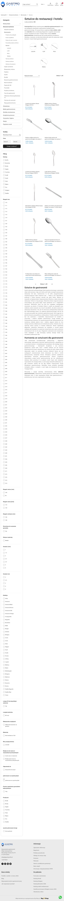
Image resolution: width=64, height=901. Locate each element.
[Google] (8, 864)
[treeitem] (12, 23)
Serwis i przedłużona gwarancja (41, 863)
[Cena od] (7, 141)
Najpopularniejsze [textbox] (29, 75)
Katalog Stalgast (37, 881)
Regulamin (36, 850)
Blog (2, 878)
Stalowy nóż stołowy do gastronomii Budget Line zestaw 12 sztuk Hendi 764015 (53, 206)
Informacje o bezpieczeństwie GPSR (43, 868)
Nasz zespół (36, 866)
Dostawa (35, 858)
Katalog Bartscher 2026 (39, 884)
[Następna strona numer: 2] (52, 284)
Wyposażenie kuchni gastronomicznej (11, 881)
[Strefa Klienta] (50, 4)
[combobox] (32, 75)
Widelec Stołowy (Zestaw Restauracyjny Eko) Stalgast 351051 (34, 240)
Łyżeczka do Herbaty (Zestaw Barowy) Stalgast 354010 (32, 172)
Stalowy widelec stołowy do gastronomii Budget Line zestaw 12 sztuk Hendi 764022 (33, 138)
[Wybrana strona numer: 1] (44, 284)
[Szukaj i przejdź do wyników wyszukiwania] (37, 4)
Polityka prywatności (39, 853)
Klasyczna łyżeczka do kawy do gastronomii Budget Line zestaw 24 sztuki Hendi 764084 (53, 240)
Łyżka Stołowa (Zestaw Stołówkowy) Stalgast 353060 (52, 172)
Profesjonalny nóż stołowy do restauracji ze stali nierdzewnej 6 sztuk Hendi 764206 (33, 274)
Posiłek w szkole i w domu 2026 (9, 876)
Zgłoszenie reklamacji (39, 847)
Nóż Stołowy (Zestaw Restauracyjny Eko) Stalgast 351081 (34, 206)
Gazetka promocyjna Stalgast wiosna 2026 (44, 889)
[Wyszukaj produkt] (30, 4)
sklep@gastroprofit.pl (7, 857)
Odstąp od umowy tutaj (39, 855)
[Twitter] (10, 864)
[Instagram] (5, 864)
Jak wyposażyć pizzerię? (8, 884)
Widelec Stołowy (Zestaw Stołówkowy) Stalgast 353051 (52, 104)
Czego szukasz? (12, 146)
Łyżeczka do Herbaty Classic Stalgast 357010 (32, 104)
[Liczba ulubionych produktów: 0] (57, 4)
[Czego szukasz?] (20, 135)
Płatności (35, 861)
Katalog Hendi (37, 878)
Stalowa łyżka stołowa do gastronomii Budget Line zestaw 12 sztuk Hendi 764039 (53, 138)
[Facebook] (2, 864)
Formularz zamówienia (39, 876)
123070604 (4, 860)
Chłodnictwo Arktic (38, 891)
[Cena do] (17, 141)
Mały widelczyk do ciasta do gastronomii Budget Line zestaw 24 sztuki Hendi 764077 (53, 274)
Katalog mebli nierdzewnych (40, 886)
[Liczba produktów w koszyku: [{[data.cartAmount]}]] (61, 4)
